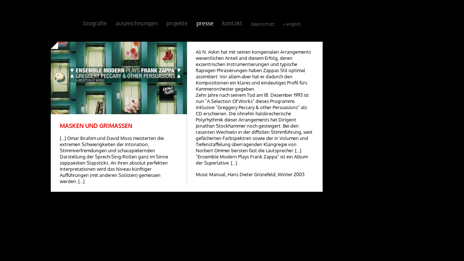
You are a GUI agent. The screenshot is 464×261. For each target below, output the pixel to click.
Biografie (95, 23)
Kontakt (232, 23)
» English (292, 24)
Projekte (177, 23)
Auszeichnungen (137, 23)
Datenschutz (262, 24)
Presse (205, 23)
